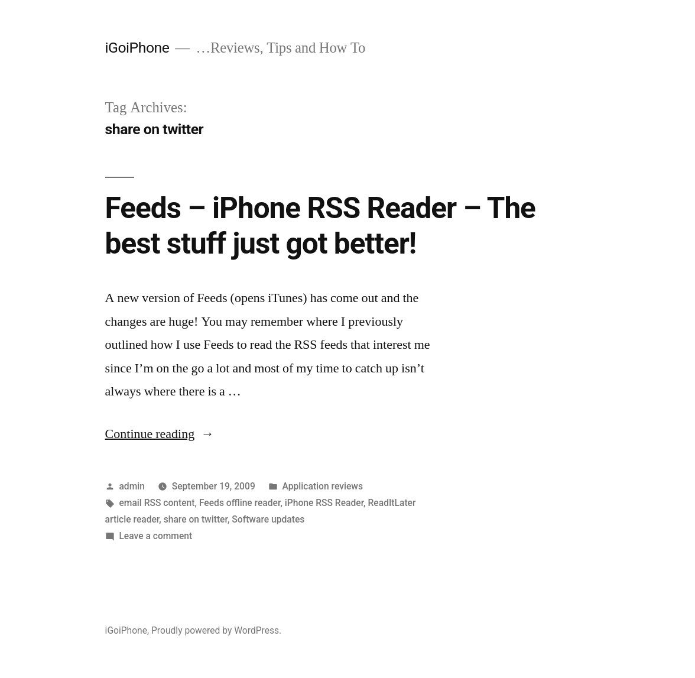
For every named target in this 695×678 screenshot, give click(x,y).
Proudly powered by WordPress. (216, 630)
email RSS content (156, 502)
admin (132, 486)
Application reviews (322, 486)
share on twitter (196, 519)
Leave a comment (155, 535)
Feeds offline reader (239, 502)
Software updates (268, 519)
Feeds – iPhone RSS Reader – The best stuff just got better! (320, 225)
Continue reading (160, 434)
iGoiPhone (137, 47)
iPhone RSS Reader (324, 502)
